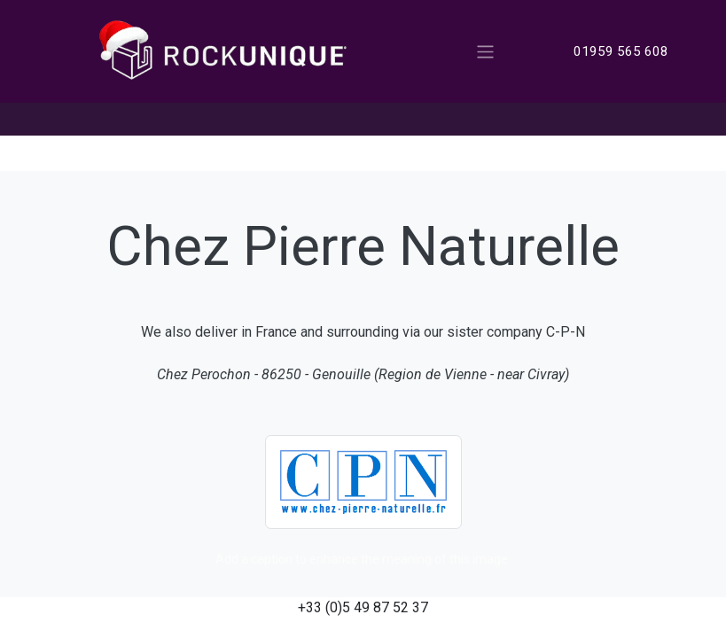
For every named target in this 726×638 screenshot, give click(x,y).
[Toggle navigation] (485, 51)
